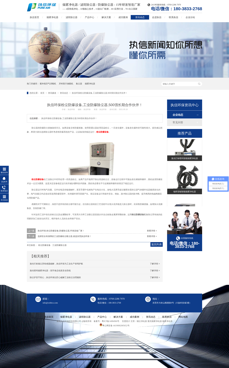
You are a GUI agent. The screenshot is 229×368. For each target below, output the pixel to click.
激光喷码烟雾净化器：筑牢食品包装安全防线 (50, 270)
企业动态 (178, 114)
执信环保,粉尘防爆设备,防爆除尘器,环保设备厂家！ (61, 231)
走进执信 (156, 17)
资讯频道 (52, 93)
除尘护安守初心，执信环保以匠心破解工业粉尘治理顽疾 (55, 277)
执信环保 (71, 109)
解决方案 (106, 17)
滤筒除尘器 (71, 17)
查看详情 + (152, 231)
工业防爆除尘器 (59, 245)
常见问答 (178, 122)
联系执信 (173, 17)
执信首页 (34, 17)
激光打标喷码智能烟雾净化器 (184, 159)
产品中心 (89, 17)
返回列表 (156, 244)
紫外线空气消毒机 (48, 83)
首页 (42, 93)
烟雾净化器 (52, 17)
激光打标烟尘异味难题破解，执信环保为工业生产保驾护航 (56, 264)
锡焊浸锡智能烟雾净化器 (184, 192)
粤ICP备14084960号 (110, 321)
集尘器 (79, 83)
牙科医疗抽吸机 (66, 83)
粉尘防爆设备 (102, 132)
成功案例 (123, 17)
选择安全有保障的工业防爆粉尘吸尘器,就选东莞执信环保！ (64, 236)
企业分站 (190, 17)
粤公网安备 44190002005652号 (114, 326)
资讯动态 (140, 17)
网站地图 (183, 317)
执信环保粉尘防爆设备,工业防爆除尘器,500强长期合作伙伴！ (99, 93)
